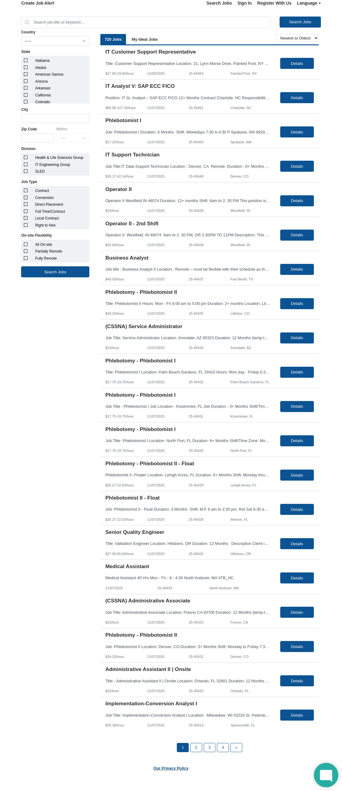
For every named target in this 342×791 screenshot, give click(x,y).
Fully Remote (46, 258)
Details (297, 63)
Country (28, 32)
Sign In (244, 3)
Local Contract (47, 218)
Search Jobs (219, 3)
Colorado (42, 102)
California (43, 95)
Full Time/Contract (50, 211)
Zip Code (29, 129)
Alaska (40, 68)
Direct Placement (49, 204)
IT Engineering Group (52, 165)
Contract (42, 191)
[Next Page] (236, 747)
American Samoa (49, 74)
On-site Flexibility (36, 235)
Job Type (29, 182)
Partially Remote (48, 251)
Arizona (41, 81)
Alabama (42, 60)
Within (62, 129)
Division (28, 149)
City (24, 109)
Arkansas (42, 88)
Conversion (44, 198)
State (25, 52)
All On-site (43, 244)
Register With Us (274, 3)
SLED (40, 171)
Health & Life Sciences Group (59, 158)
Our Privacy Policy (171, 768)
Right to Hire (45, 225)
